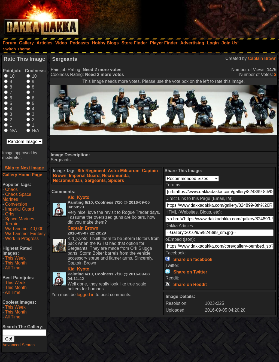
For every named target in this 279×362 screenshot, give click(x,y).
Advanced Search (18, 344)
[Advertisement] (205, 18)
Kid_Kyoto (78, 197)
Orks (9, 214)
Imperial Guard (19, 209)
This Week (15, 258)
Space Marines (19, 219)
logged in (86, 294)
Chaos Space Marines (16, 197)
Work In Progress (22, 238)
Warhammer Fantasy (25, 233)
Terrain (11, 223)
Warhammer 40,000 (24, 228)
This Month (15, 263)
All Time (12, 268)
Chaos (11, 189)
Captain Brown (262, 58)
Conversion (16, 204)
